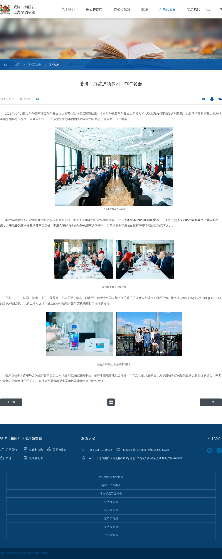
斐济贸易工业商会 (111, 493)
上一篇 (11, 402)
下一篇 (211, 402)
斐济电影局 (111, 510)
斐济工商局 (111, 518)
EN (220, 9)
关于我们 (68, 9)
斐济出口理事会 (111, 485)
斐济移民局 (111, 502)
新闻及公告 (167, 9)
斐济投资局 (111, 526)
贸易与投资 (122, 9)
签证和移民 (94, 9)
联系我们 (193, 9)
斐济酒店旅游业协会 (111, 477)
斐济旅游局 (111, 535)
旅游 (144, 9)
